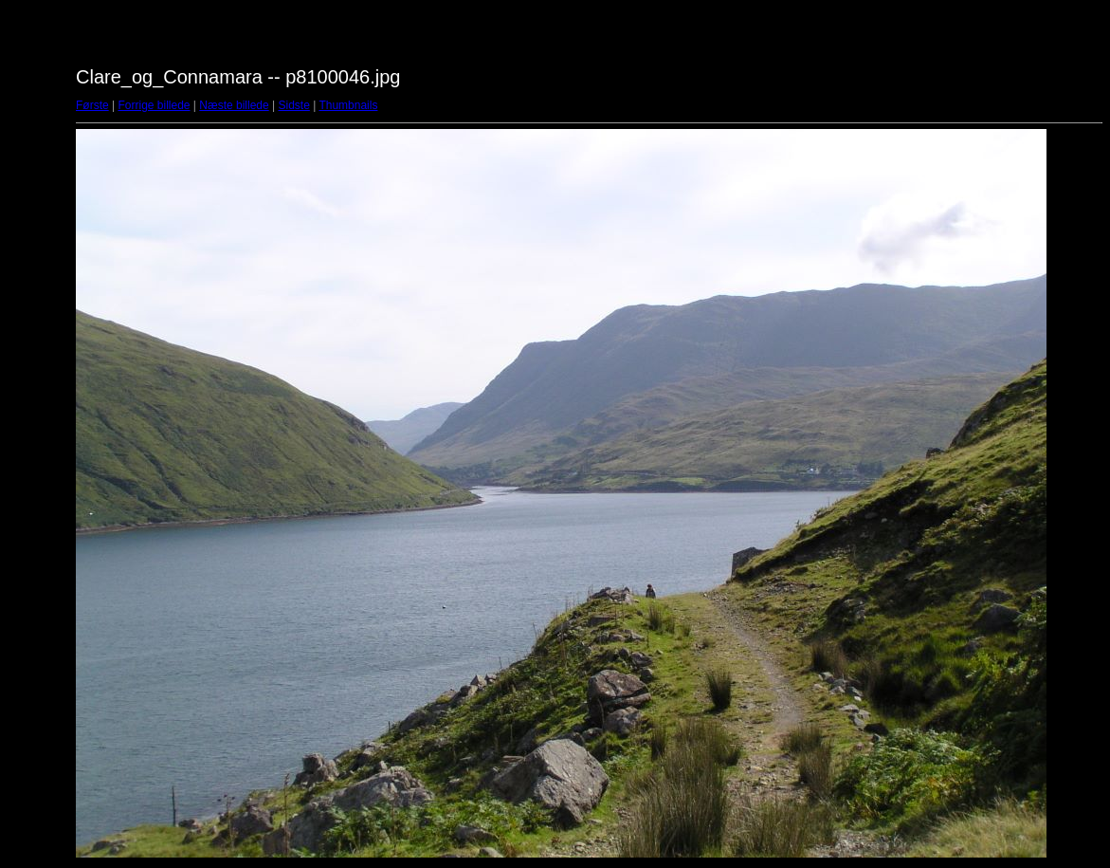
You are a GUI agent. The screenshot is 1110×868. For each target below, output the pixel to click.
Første (92, 105)
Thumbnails (347, 105)
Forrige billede (154, 105)
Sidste (293, 105)
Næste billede (233, 105)
